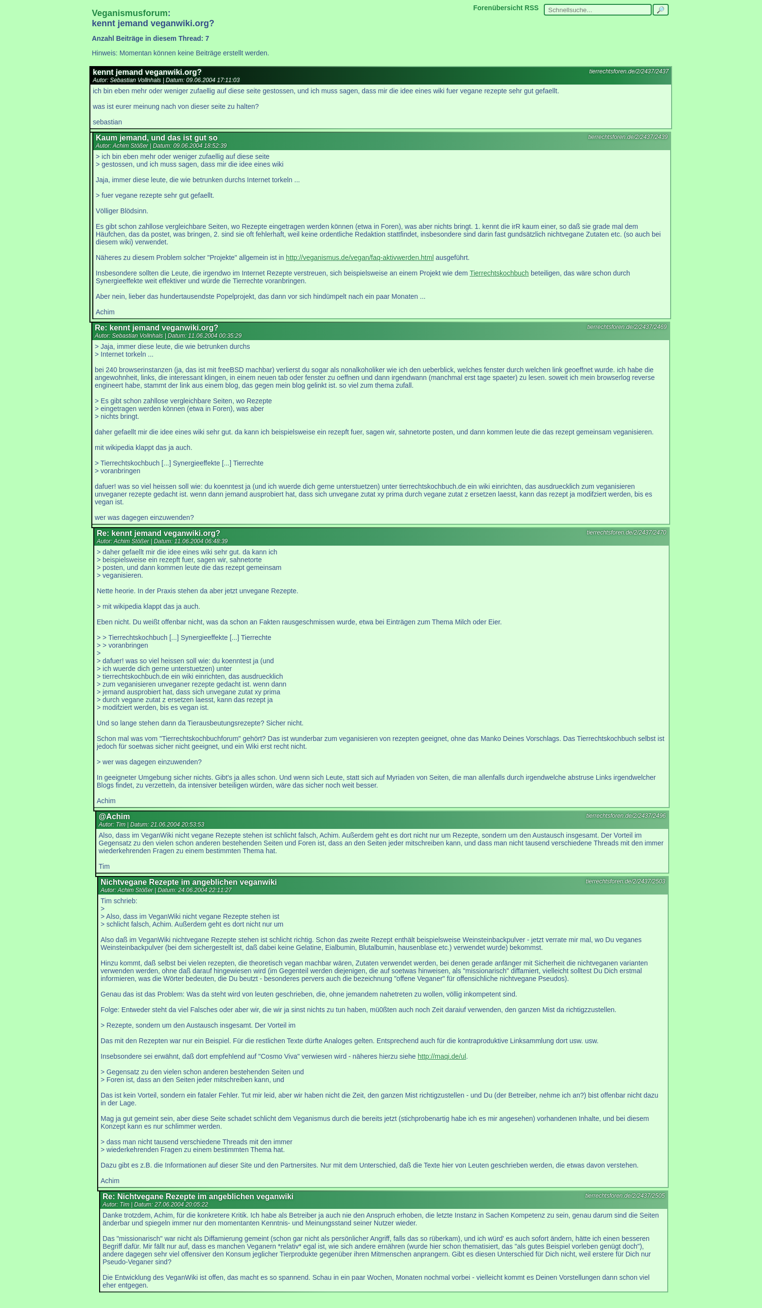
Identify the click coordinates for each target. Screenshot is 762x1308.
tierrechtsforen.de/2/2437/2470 (626, 532)
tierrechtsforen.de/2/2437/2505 (625, 1195)
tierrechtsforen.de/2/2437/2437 (629, 71)
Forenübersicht (498, 8)
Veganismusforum (130, 13)
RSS (532, 8)
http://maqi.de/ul (441, 1056)
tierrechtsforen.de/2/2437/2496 (626, 815)
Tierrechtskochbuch (499, 273)
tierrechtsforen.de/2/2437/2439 (628, 137)
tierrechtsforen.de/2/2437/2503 (625, 881)
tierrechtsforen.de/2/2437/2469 (627, 327)
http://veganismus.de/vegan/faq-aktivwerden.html (359, 257)
